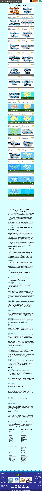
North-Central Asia (11, 333)
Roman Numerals (12, 441)
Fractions (10, 436)
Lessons (2, 480)
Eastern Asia (10, 325)
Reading (22, 445)
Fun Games (23, 455)
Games (2, 474)
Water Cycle (11, 460)
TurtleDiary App (4, 486)
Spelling (22, 448)
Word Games (23, 461)
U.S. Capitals (10, 397)
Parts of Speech (24, 439)
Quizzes (2, 477)
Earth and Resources (13, 456)
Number (10, 440)
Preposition (23, 441)
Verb (22, 449)
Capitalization (23, 435)
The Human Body (12, 459)
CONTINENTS (11, 282)
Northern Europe (11, 377)
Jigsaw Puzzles (24, 457)
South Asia (10, 340)
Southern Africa (11, 318)
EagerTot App (4, 485)
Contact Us (39, 477)
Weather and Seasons (13, 461)
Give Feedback (38, 478)
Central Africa (10, 289)
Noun (22, 438)
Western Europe (11, 383)
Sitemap (39, 485)
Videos (2, 476)
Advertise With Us (37, 480)
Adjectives (23, 431)
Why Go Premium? (37, 476)
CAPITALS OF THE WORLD (14, 276)
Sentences (23, 446)
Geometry (11, 438)
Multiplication (11, 439)
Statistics (10, 442)
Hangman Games (24, 456)
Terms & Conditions (37, 482)
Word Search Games (25, 462)
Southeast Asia (11, 347)
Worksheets (3, 478)
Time (10, 445)
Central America (11, 413)
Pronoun (22, 442)
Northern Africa (11, 310)
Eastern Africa (11, 300)
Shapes (10, 437)
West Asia (10, 359)
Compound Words (24, 436)
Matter (10, 457)
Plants (10, 458)
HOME (9, 3)
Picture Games (23, 459)
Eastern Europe (11, 369)
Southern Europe (11, 388)
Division (10, 435)
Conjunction (23, 437)
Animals (10, 455)
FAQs (40, 481)
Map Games (23, 458)
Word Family (23, 450)
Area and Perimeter (12, 432)
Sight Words (23, 447)
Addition (10, 431)
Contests (2, 481)
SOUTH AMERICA (12, 403)
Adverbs (22, 432)
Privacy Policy (38, 483)
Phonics (22, 440)
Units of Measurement (13, 446)
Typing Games (23, 460)
